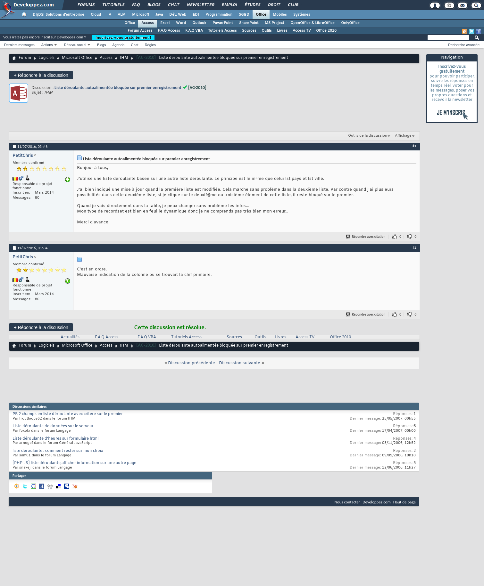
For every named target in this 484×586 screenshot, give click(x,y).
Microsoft (140, 14)
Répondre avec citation (366, 237)
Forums (86, 5)
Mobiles (280, 14)
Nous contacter (347, 502)
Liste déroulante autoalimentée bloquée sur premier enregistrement (117, 87)
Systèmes (301, 14)
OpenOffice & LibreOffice (312, 23)
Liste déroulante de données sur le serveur (53, 426)
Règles (150, 45)
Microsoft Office (77, 57)
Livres (282, 30)
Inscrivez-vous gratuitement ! (123, 37)
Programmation (218, 14)
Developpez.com (377, 502)
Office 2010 (326, 30)
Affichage (403, 135)
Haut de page (404, 502)
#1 (414, 146)
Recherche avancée (464, 45)
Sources (249, 30)
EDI (196, 14)
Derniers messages (19, 45)
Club (292, 5)
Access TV (302, 30)
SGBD (244, 14)
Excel (165, 23)
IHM (124, 57)
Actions (47, 45)
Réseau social (75, 45)
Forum (25, 57)
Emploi (229, 5)
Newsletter (200, 5)
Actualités (70, 337)
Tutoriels (113, 5)
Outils (267, 30)
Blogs (153, 5)
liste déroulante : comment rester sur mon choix (58, 451)
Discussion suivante (239, 363)
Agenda (118, 45)
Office (261, 14)
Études (252, 5)
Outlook (199, 23)
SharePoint (248, 23)
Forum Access (140, 30)
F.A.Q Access (169, 30)
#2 (414, 247)
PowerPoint (223, 23)
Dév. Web (177, 14)
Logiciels (46, 57)
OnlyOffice (350, 23)
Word (181, 23)
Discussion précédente (191, 363)
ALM (122, 14)
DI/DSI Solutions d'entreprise (58, 14)
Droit (273, 5)
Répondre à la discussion (41, 75)
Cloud (96, 14)
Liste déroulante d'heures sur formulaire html (55, 438)
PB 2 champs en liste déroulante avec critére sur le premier (68, 414)
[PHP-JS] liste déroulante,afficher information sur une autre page (74, 463)
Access (147, 23)
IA (109, 14)
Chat (173, 5)
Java (159, 14)
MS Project (274, 23)
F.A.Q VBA (194, 30)
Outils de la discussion (367, 135)
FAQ (135, 5)
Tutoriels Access (222, 30)
